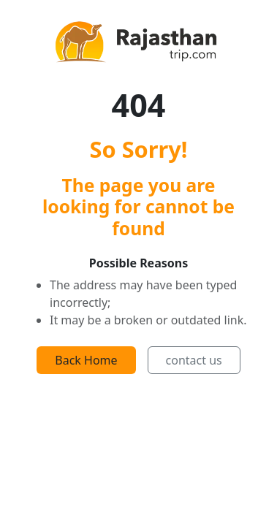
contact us (194, 360)
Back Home (86, 360)
